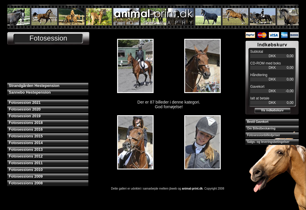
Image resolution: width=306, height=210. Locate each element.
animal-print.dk (192, 188)
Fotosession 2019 (25, 116)
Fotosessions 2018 (26, 122)
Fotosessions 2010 (26, 169)
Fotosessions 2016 (26, 129)
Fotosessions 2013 (26, 149)
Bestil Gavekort (257, 121)
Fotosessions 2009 (26, 176)
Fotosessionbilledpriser (263, 135)
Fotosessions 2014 (26, 143)
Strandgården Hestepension (34, 85)
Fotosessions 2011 (26, 163)
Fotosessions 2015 (26, 136)
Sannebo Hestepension (30, 92)
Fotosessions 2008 (26, 183)
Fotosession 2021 (25, 102)
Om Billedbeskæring (261, 128)
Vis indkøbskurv (272, 110)
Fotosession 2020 (25, 109)
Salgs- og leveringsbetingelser (268, 142)
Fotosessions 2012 (26, 156)
